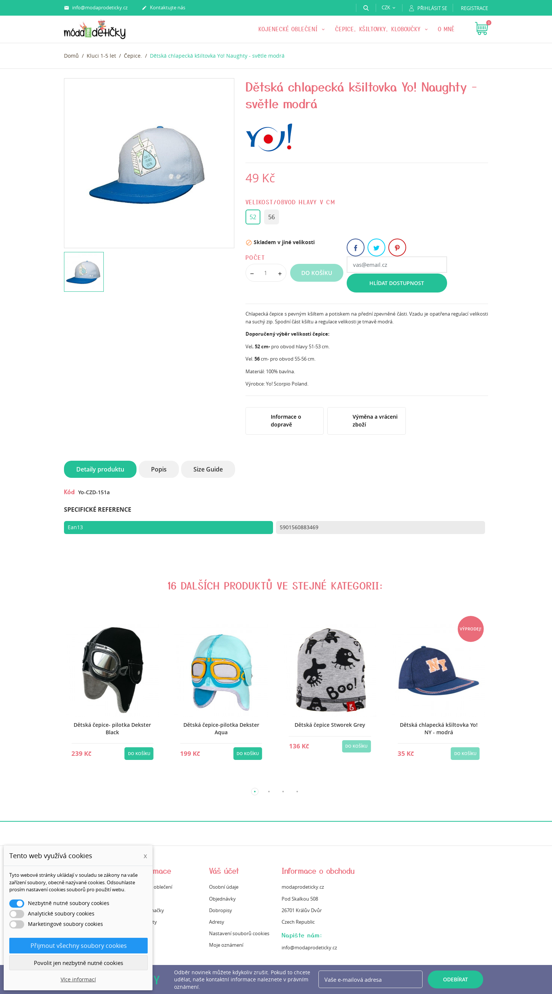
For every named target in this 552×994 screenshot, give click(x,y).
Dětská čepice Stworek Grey (330, 724)
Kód (69, 492)
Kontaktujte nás (163, 8)
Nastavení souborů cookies (239, 933)
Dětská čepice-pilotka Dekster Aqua (221, 728)
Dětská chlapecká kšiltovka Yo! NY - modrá (439, 728)
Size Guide (208, 469)
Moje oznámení (226, 945)
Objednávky (222, 898)
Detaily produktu (100, 469)
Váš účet (224, 870)
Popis (159, 469)
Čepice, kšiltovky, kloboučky (379, 29)
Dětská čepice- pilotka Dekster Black (112, 728)
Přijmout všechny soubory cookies (79, 946)
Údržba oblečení (154, 886)
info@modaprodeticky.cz (96, 8)
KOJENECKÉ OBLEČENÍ (289, 29)
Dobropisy (220, 910)
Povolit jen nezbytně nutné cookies (78, 962)
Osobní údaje (223, 886)
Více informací (78, 979)
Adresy (216, 921)
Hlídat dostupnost (396, 283)
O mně (446, 29)
